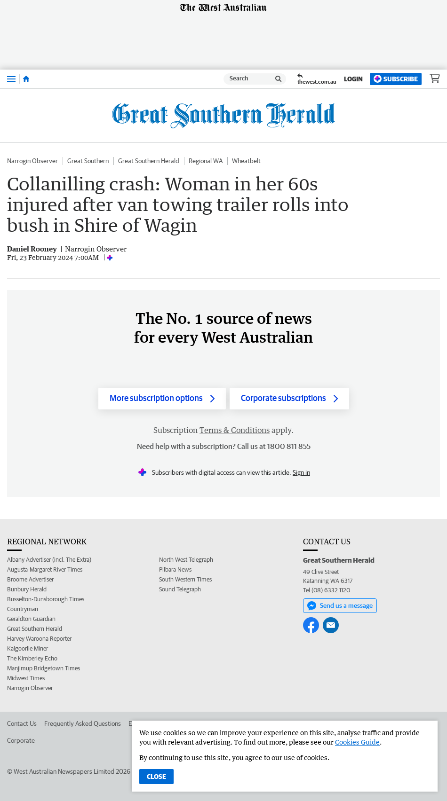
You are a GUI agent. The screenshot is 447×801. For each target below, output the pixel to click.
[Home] (26, 79)
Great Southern (88, 161)
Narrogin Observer (32, 161)
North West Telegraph (186, 559)
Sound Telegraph (180, 589)
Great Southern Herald (148, 161)
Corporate (21, 740)
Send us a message (340, 606)
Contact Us (22, 723)
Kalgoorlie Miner (27, 648)
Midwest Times (26, 678)
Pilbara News (175, 569)
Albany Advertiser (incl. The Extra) (49, 559)
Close (156, 776)
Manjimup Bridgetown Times (43, 668)
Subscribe (396, 79)
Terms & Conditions (235, 430)
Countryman (22, 609)
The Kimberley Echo (32, 658)
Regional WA (206, 161)
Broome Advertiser (30, 579)
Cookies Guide (357, 742)
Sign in (301, 472)
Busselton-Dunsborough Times (45, 599)
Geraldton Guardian (31, 618)
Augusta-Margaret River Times (44, 569)
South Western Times (185, 579)
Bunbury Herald (27, 589)
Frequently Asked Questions (82, 723)
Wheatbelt (246, 161)
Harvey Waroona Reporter (39, 638)
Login (353, 79)
